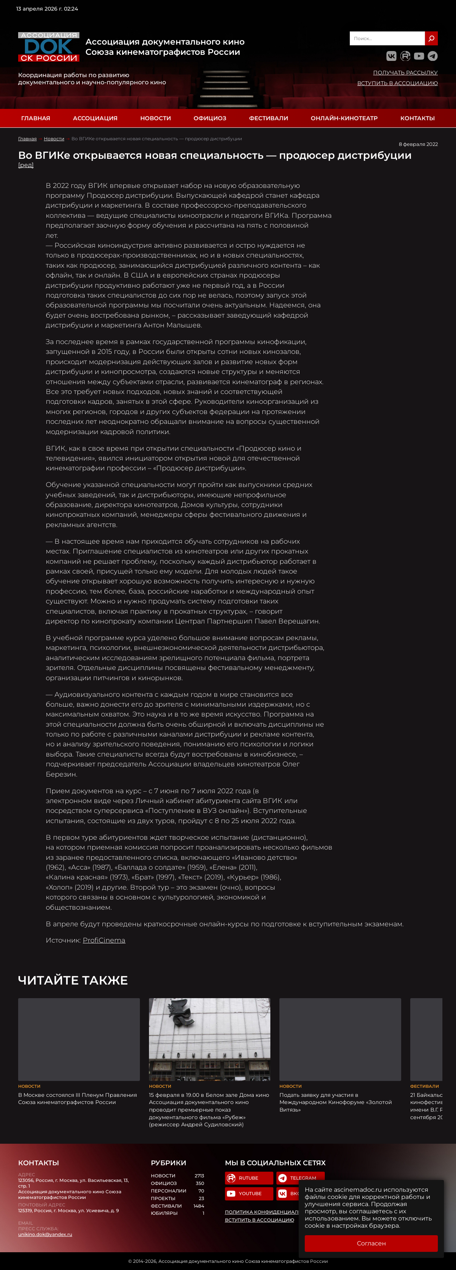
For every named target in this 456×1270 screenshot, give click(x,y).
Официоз (210, 118)
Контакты (417, 118)
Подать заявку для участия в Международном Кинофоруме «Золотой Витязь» (335, 1102)
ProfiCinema (104, 940)
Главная (35, 118)
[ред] (26, 165)
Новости (155, 118)
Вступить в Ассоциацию (397, 83)
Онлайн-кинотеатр (344, 118)
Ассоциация (95, 118)
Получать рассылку (405, 72)
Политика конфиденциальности (272, 1212)
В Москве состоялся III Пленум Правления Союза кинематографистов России (77, 1099)
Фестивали (268, 118)
